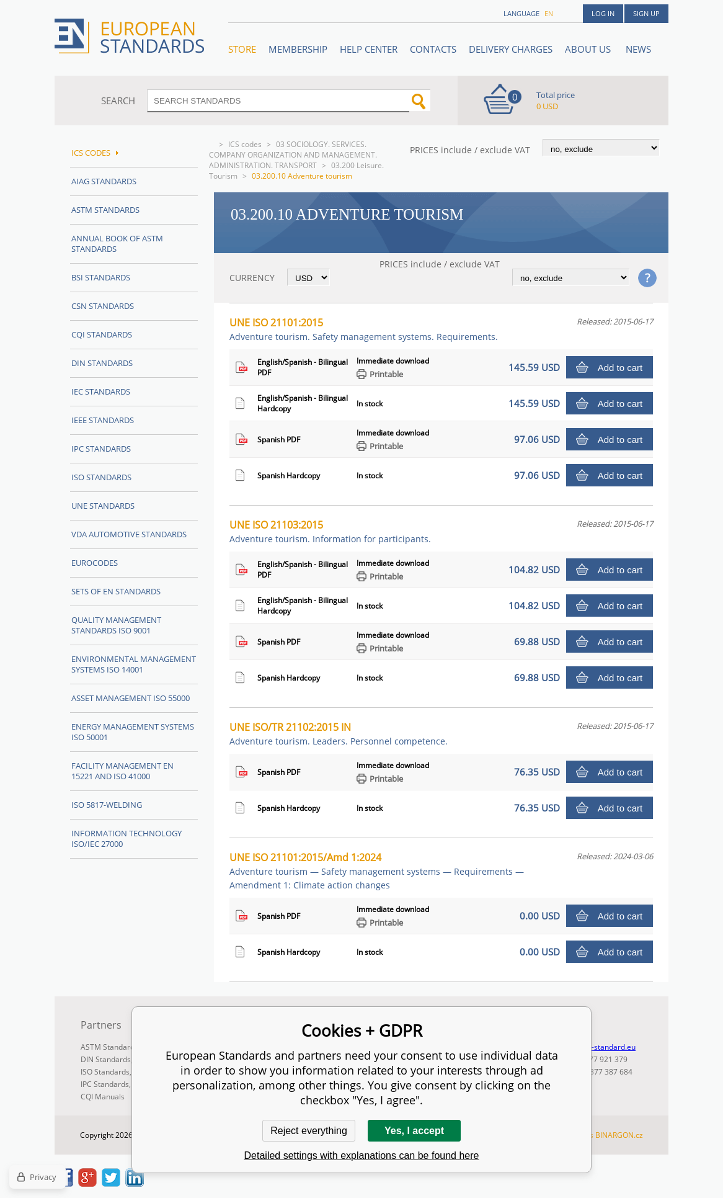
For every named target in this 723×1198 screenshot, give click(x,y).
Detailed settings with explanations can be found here (361, 1155)
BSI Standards (100, 277)
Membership (297, 49)
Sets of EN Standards (116, 591)
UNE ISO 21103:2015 (330, 531)
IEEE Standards (102, 420)
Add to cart (620, 367)
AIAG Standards (103, 181)
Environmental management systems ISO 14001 (133, 664)
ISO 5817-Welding (106, 804)
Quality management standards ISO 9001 (116, 625)
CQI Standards (101, 334)
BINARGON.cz (619, 1135)
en (548, 13)
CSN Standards (102, 305)
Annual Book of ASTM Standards (117, 243)
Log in (603, 13)
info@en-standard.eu (599, 1047)
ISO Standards (101, 477)
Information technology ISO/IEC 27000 (126, 838)
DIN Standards (102, 363)
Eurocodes (94, 562)
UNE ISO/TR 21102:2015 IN (338, 733)
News (638, 49)
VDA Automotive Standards (129, 534)
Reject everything (308, 1130)
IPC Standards (101, 448)
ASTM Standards (105, 209)
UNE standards (103, 505)
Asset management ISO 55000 (130, 698)
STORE (242, 49)
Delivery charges (510, 49)
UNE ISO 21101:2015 (363, 329)
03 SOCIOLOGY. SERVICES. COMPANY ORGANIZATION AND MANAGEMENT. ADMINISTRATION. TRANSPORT (293, 155)
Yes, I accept (414, 1130)
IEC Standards (100, 391)
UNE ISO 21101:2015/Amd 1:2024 (376, 871)
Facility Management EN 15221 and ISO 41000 (122, 771)
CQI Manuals (103, 1096)
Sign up (646, 13)
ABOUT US (589, 49)
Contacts (433, 49)
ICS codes (245, 144)
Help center (368, 49)
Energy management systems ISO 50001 (132, 732)
